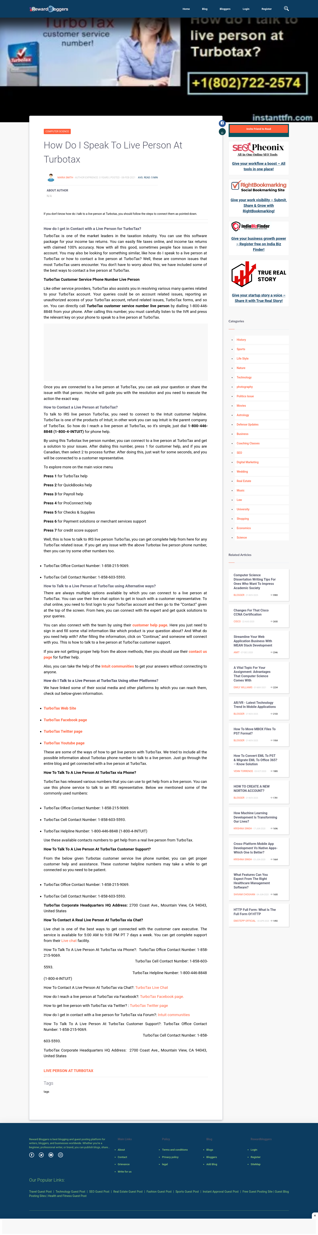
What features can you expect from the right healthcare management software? (252, 881)
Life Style (243, 358)
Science (242, 537)
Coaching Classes (248, 443)
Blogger (239, 595)
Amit (237, 652)
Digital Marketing (248, 462)
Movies (241, 405)
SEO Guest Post (99, 1191)
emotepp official (245, 920)
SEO (239, 452)
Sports (241, 349)
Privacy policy (170, 1157)
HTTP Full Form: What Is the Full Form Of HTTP (255, 912)
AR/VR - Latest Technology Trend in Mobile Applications (255, 705)
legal (165, 1164)
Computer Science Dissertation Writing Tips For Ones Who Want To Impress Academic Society (255, 581)
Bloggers (225, 8)
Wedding (242, 471)
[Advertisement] (126, 352)
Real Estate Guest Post (128, 1191)
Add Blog (211, 1164)
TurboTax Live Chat (151, 987)
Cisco (237, 621)
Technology (244, 377)
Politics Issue (245, 396)
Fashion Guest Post (159, 1191)
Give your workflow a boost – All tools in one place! (258, 166)
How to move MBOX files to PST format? (255, 731)
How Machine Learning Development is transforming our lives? (255, 817)
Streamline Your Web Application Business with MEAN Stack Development (253, 641)
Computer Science (57, 131)
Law (239, 499)
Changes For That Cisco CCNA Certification (251, 612)
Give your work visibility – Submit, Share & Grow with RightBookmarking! (259, 205)
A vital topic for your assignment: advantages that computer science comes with (252, 674)
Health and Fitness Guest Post (67, 1196)
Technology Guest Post (70, 1191)
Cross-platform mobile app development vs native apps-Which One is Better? (256, 848)
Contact (122, 1157)
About (121, 1149)
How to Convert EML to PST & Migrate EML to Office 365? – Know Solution (255, 760)
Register (267, 8)
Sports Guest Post (187, 1191)
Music (241, 490)
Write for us (124, 1171)
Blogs (209, 1149)
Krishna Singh (243, 828)
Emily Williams (243, 687)
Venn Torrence (243, 771)
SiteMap (256, 1164)
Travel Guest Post (40, 1191)
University (243, 509)
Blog (205, 8)
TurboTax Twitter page (149, 1005)
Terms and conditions (175, 1149)
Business (242, 434)
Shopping (243, 518)
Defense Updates (248, 424)
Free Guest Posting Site (258, 1191)
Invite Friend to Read (258, 128)
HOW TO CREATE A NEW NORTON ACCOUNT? (252, 788)
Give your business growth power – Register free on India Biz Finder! (258, 244)
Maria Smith (65, 177)
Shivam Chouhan (244, 894)
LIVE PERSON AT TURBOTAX (68, 1071)
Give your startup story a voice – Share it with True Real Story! (258, 298)
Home (186, 8)
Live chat (69, 940)
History (241, 339)
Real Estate (244, 481)
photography (245, 386)
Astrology (243, 415)
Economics (244, 528)
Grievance (124, 1164)
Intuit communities (174, 1015)
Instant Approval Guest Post (221, 1191)
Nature (241, 368)
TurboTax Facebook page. (162, 996)
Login (246, 8)
